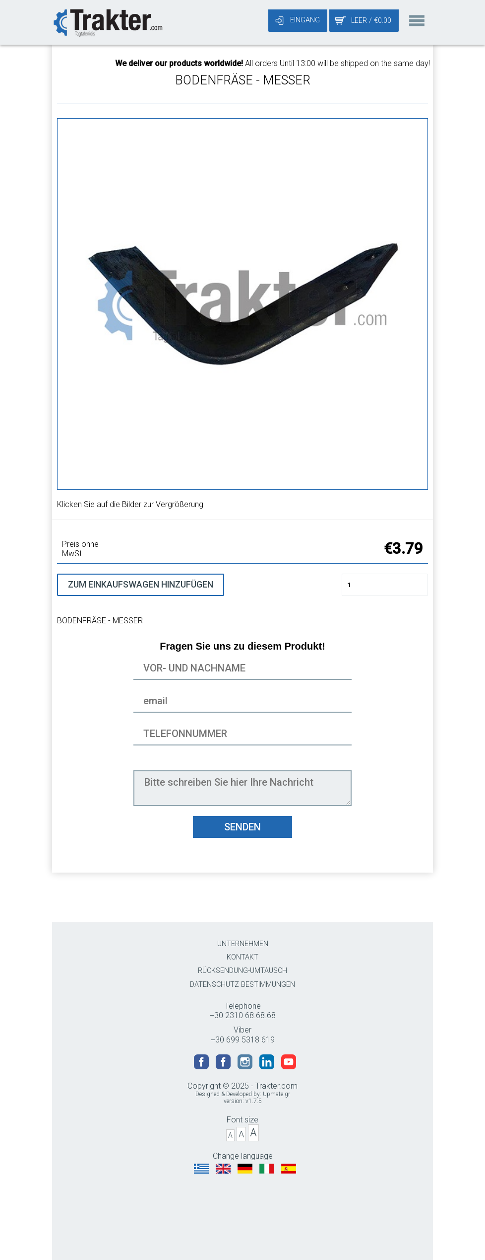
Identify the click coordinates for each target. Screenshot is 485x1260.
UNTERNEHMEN (242, 944)
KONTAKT (242, 957)
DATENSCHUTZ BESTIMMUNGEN (242, 984)
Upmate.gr (276, 1094)
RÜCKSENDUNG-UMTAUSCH (242, 970)
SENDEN (242, 827)
